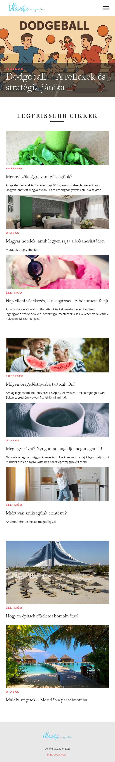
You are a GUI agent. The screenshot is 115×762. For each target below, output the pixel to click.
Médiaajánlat (57, 754)
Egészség (15, 168)
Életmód (15, 69)
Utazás (13, 233)
